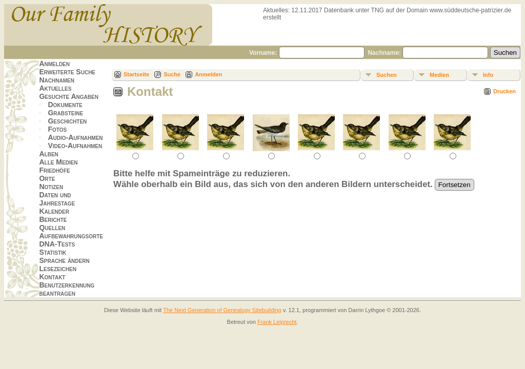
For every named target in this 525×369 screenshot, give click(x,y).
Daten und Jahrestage (57, 199)
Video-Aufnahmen (75, 145)
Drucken (504, 91)
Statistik (52, 252)
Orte (47, 178)
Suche (172, 74)
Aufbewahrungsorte (71, 236)
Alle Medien (58, 162)
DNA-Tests (57, 244)
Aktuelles (55, 88)
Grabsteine (65, 113)
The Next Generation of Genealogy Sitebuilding (222, 310)
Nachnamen (56, 80)
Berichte (53, 219)
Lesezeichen (57, 268)
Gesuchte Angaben (68, 96)
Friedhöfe (54, 170)
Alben (48, 154)
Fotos (57, 129)
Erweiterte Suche (67, 72)
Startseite (136, 74)
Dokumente (65, 104)
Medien (439, 75)
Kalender (54, 211)
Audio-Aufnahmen (75, 137)
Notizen (51, 186)
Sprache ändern (64, 260)
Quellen (52, 227)
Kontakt (52, 277)
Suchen (386, 75)
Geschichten (67, 121)
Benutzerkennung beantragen (66, 289)
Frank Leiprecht (276, 322)
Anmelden (54, 63)
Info (488, 75)
